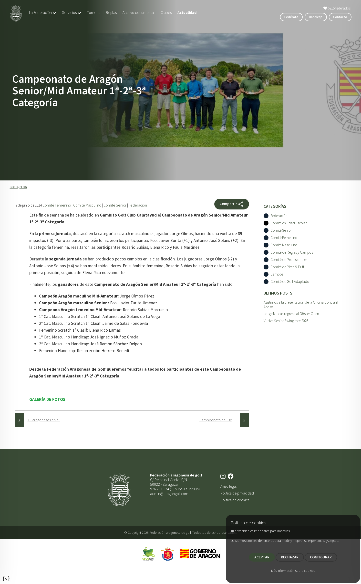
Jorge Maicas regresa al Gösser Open (291, 314)
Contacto (340, 17)
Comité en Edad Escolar (288, 223)
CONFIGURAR (321, 557)
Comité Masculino (87, 205)
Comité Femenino (56, 205)
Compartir (232, 204)
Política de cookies (234, 500)
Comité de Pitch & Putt (287, 267)
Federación (138, 205)
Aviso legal (228, 486)
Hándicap (315, 17)
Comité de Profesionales (288, 259)
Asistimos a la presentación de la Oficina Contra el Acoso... (301, 305)
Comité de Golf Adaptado (289, 281)
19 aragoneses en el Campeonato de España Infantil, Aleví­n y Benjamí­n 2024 (48, 420)
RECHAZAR (290, 557)
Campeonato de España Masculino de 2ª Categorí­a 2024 (219, 420)
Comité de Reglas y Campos (291, 252)
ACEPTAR (261, 557)
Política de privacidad (237, 493)
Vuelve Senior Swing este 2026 (286, 321)
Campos (276, 274)
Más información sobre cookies (293, 570)
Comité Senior (114, 205)
